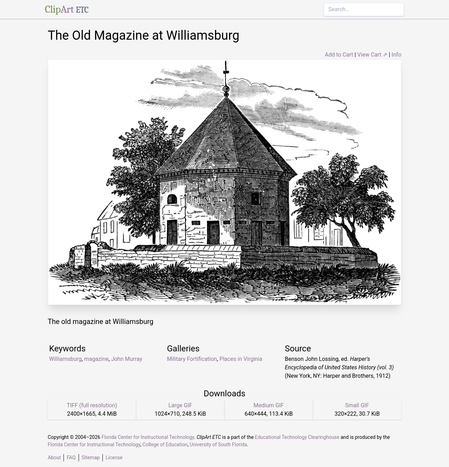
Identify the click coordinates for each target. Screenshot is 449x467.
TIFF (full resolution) (92, 405)
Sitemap (91, 457)
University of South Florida (218, 444)
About (54, 457)
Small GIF (357, 405)
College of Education (165, 444)
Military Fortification (192, 359)
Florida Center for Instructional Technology (147, 437)
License (114, 457)
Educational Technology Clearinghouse (297, 437)
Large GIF (180, 405)
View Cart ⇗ (372, 54)
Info (396, 54)
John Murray (126, 359)
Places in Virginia (241, 359)
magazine (96, 359)
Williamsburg (65, 359)
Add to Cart (339, 54)
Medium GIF (269, 405)
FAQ (71, 457)
